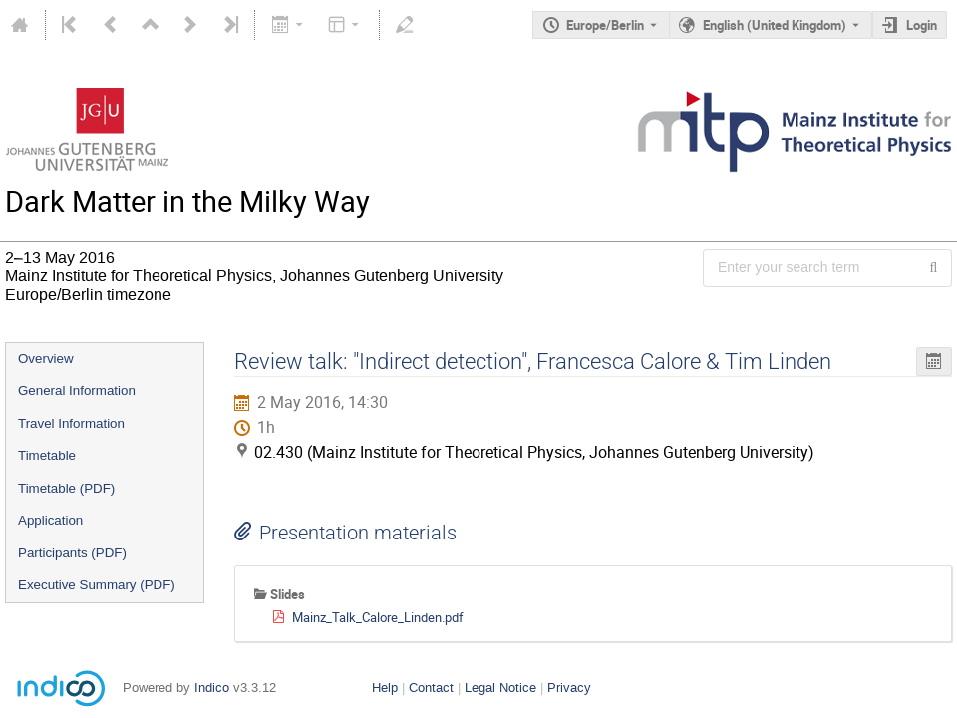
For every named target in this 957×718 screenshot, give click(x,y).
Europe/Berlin (605, 25)
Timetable (47, 455)
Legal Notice (500, 687)
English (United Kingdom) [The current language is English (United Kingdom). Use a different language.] (774, 25)
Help (385, 687)
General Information (77, 390)
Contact (431, 687)
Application (50, 520)
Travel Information (71, 423)
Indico (211, 687)
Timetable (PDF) (66, 488)
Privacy (569, 687)
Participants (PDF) (72, 552)
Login (921, 25)
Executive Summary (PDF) (96, 584)
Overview (46, 358)
